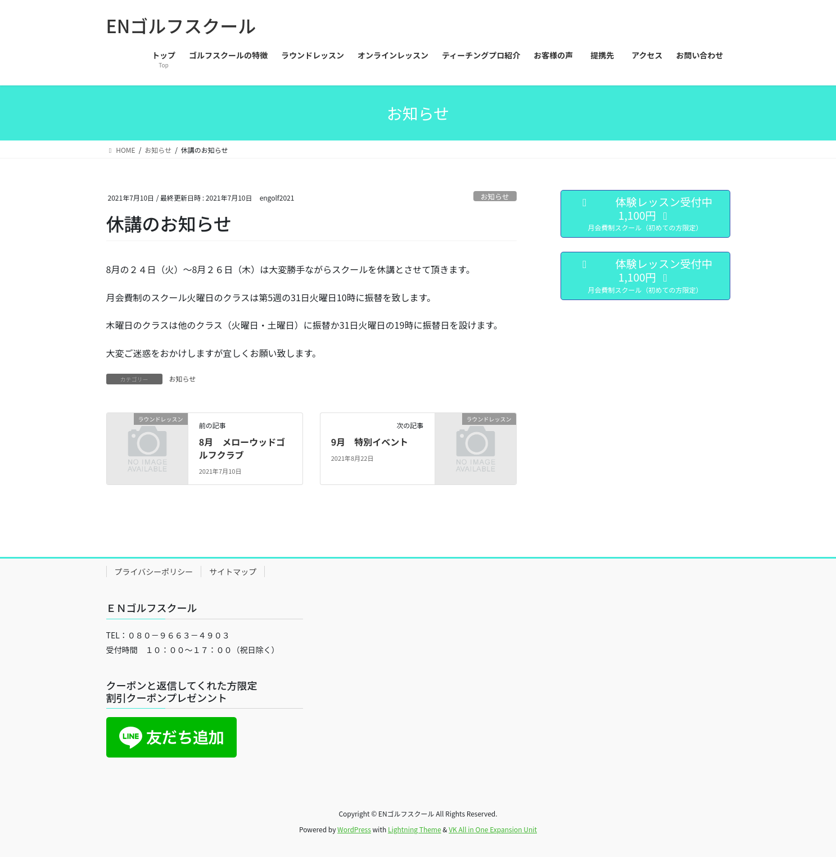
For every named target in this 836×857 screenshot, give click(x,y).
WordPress (354, 829)
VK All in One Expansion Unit (493, 829)
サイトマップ (232, 571)
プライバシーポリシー (154, 571)
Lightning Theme (414, 829)
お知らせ (495, 196)
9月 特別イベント (369, 441)
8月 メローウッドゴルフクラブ (242, 448)
